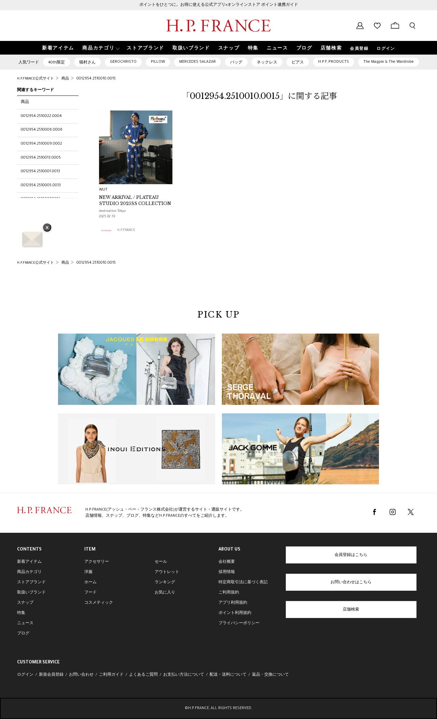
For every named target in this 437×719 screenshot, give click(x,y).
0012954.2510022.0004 (41, 116)
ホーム (90, 583)
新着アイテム (29, 562)
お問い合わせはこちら (350, 583)
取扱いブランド (31, 593)
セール (161, 562)
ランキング (165, 583)
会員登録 (359, 49)
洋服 (88, 572)
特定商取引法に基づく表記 (243, 583)
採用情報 (226, 572)
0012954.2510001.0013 (40, 172)
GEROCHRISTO (123, 62)
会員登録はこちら (351, 555)
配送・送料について (228, 675)
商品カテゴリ (29, 572)
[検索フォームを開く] (412, 25)
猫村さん (87, 63)
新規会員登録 (51, 675)
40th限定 (56, 63)
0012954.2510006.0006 (41, 130)
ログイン (386, 49)
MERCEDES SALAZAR (197, 62)
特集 (21, 613)
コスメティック (98, 603)
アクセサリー (96, 562)
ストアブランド (31, 583)
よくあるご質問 (143, 675)
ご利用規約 (228, 593)
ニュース (25, 623)
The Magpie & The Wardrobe (388, 62)
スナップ (25, 603)
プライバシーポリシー (238, 623)
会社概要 (226, 562)
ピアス (298, 63)
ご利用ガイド (111, 675)
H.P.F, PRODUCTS (333, 62)
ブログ (23, 634)
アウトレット (167, 572)
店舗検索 (351, 610)
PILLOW (158, 62)
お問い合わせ (81, 675)
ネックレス (267, 63)
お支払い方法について (183, 675)
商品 (25, 102)
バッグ (236, 63)
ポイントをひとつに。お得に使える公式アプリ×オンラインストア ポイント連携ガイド (218, 5)
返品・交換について (270, 675)
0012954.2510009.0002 (41, 144)
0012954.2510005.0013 (41, 186)
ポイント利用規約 (234, 613)
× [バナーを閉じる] (47, 228)
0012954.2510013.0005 (41, 158)
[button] (100, 48)
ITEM (90, 549)
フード (90, 593)
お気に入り (165, 593)
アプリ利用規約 (232, 603)
